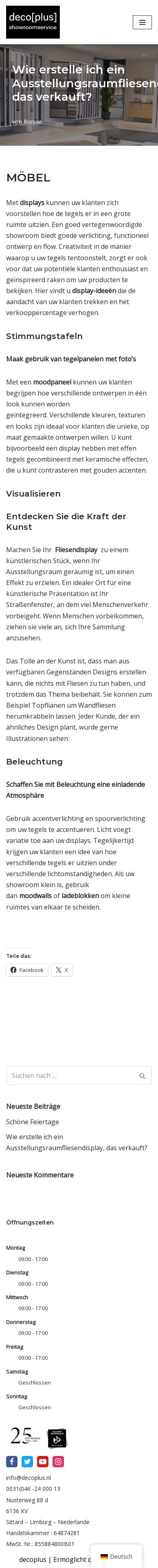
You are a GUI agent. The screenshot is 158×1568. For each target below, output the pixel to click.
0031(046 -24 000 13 (33, 1488)
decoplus (32, 1559)
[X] (27, 1461)
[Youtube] (42, 1461)
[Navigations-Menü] (142, 22)
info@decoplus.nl (28, 1478)
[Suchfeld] (70, 1075)
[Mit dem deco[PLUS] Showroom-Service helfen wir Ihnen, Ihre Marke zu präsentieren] (33, 22)
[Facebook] (12, 1461)
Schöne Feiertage (32, 1121)
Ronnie (33, 121)
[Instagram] (58, 1461)
